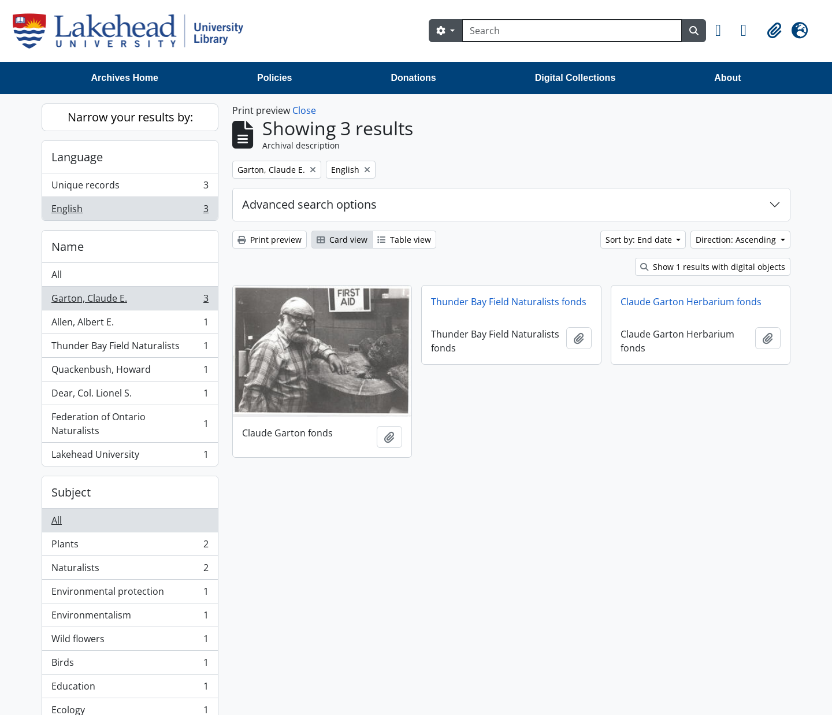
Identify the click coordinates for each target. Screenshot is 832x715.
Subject (71, 492)
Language (77, 157)
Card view (342, 239)
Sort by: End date (640, 239)
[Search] (572, 30)
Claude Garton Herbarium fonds (691, 301)
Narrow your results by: (130, 117)
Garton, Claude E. (130, 300)
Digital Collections (575, 78)
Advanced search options (309, 204)
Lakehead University (130, 456)
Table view (404, 239)
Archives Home (125, 78)
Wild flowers (130, 641)
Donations (413, 78)
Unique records (130, 187)
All (56, 274)
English (130, 211)
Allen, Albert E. (130, 324)
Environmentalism (130, 617)
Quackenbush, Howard (130, 371)
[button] (723, 30)
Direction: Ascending (737, 239)
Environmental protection (130, 593)
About (727, 78)
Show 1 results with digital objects (712, 266)
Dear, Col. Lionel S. (130, 395)
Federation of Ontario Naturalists (130, 423)
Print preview (269, 239)
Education (130, 688)
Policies (274, 78)
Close (304, 110)
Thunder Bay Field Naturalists (130, 348)
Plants (130, 546)
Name (67, 246)
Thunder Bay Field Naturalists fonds (508, 301)
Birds (130, 665)
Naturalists (130, 570)
